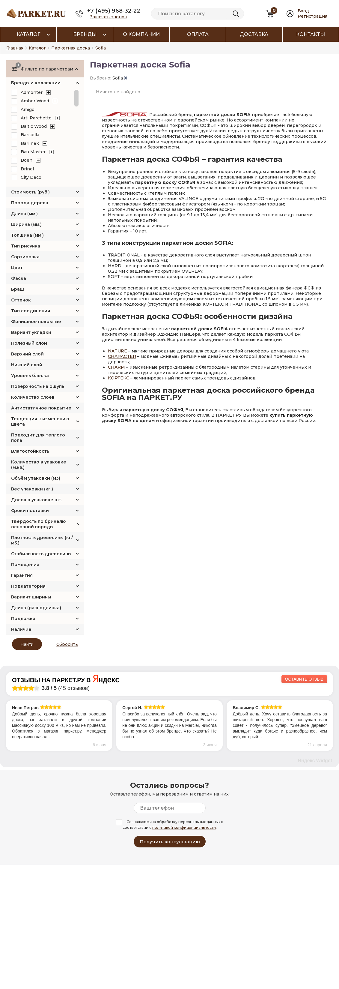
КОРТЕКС (118, 378)
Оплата (198, 34)
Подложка (23, 618)
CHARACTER (122, 356)
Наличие (21, 629)
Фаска (18, 278)
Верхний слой (27, 354)
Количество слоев (33, 397)
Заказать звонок (108, 16)
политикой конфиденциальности (184, 827)
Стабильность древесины (41, 553)
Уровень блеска (30, 375)
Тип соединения (30, 310)
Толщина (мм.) (27, 235)
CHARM (116, 367)
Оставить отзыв (304, 679)
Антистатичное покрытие (41, 408)
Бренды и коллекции (36, 82)
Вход (303, 10)
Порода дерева (29, 202)
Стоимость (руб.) (30, 192)
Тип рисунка (25, 246)
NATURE (117, 351)
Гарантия (22, 575)
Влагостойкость (30, 451)
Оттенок (21, 300)
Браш (17, 289)
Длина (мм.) (24, 213)
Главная (14, 48)
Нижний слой (26, 364)
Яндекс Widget (315, 760)
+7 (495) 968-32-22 (113, 10)
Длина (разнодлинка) (36, 607)
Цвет (17, 267)
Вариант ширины (31, 597)
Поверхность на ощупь (37, 386)
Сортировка (25, 256)
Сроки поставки (30, 510)
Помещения (25, 564)
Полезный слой (29, 343)
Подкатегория (28, 586)
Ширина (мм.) (26, 224)
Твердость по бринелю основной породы (38, 524)
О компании (141, 34)
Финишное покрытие (36, 321)
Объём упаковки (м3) (35, 478)
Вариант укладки (31, 332)
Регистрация (312, 16)
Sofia (119, 78)
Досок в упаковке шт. (36, 499)
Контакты (310, 34)
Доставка (254, 34)
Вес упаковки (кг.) (32, 489)
